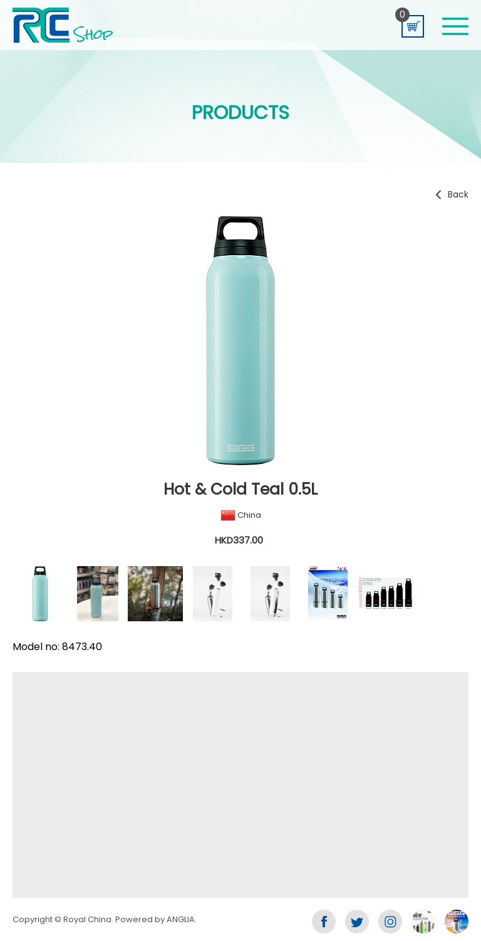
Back (458, 194)
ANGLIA (181, 919)
